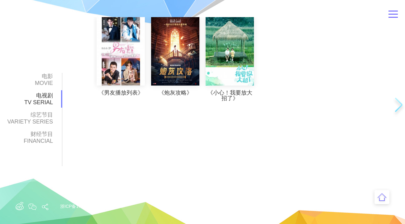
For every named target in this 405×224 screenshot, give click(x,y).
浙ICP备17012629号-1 (82, 206)
